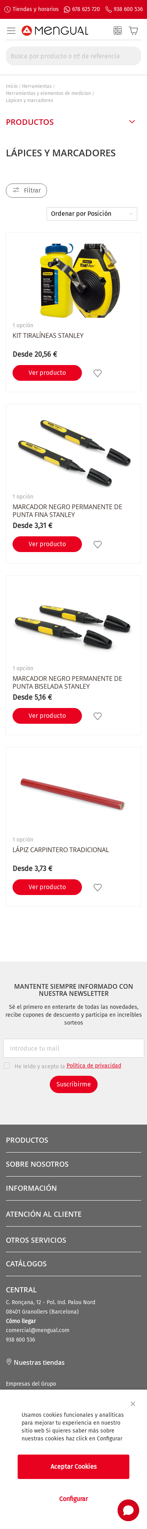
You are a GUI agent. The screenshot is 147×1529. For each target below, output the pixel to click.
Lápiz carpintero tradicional (61, 849)
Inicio (12, 86)
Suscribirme (73, 1084)
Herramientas (37, 86)
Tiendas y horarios (36, 9)
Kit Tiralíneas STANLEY (48, 335)
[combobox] (73, 55)
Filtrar (32, 190)
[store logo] (55, 31)
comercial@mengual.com (37, 1330)
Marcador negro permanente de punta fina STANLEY (67, 510)
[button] (98, 373)
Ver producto (47, 372)
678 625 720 (86, 9)
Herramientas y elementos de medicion (48, 93)
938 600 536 (128, 9)
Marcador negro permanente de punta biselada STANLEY (67, 682)
